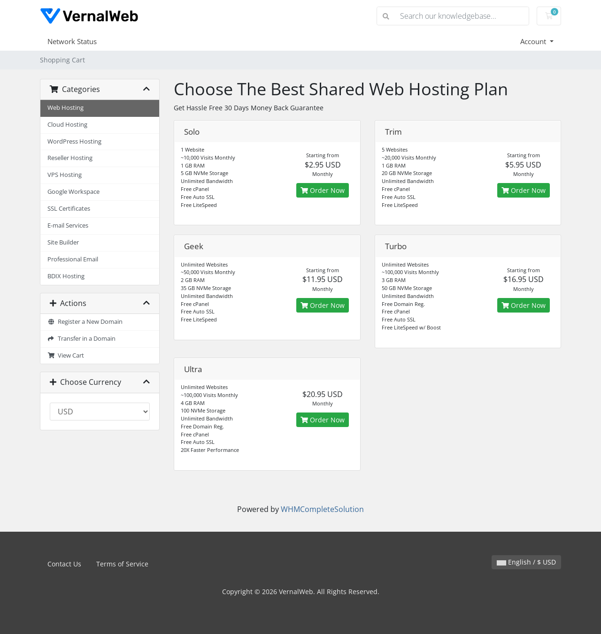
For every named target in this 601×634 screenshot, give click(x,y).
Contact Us (64, 563)
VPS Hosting (64, 175)
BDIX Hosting (66, 276)
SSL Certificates (68, 209)
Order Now (322, 190)
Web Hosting (65, 108)
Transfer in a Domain (81, 339)
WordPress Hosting (74, 141)
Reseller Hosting (69, 158)
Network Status (72, 41)
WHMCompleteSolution (322, 509)
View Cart (65, 355)
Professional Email (72, 259)
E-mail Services (67, 225)
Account (534, 41)
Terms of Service (122, 563)
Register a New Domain (85, 322)
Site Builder (63, 242)
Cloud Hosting (67, 125)
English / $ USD (526, 562)
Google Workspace (73, 192)
